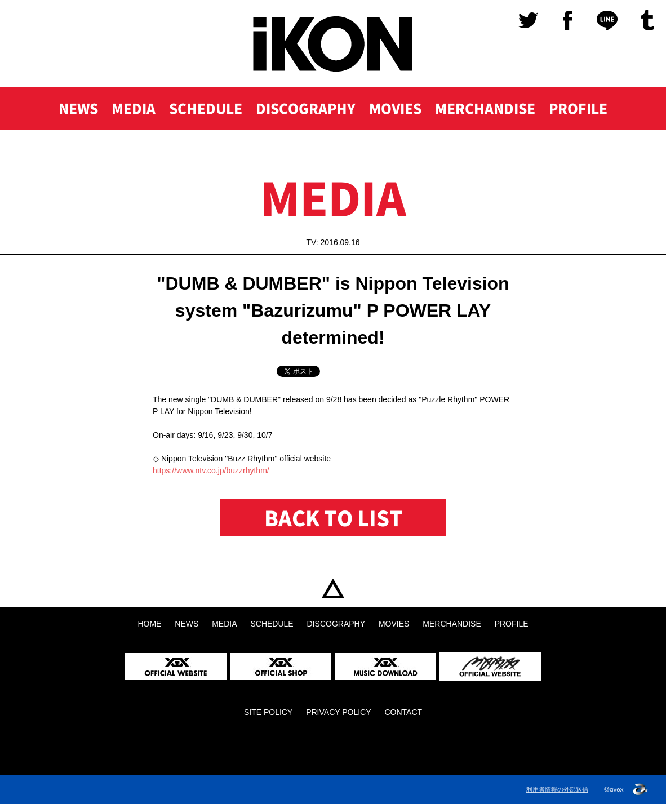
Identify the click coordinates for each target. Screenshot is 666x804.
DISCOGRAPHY (306, 108)
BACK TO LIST (333, 518)
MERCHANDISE (485, 108)
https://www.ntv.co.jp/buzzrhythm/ (211, 470)
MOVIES (395, 108)
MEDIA (134, 108)
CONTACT (403, 712)
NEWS (78, 108)
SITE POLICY (268, 712)
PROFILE (578, 108)
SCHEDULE (205, 108)
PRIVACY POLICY (338, 712)
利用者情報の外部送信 (557, 789)
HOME (333, 588)
